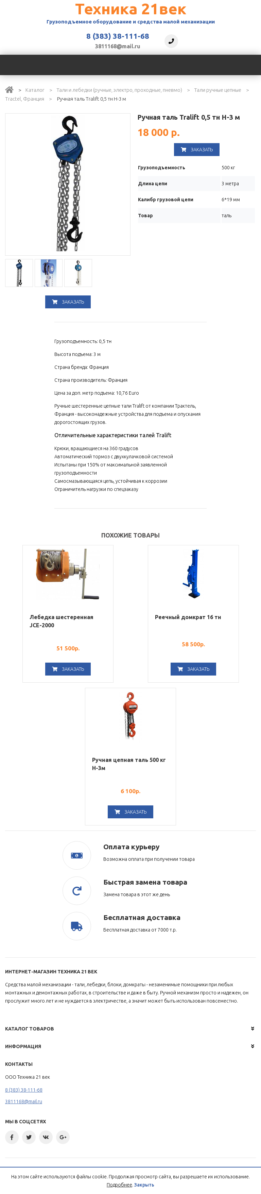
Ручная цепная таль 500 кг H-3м (129, 764)
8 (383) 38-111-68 (117, 36)
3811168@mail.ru (117, 46)
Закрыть (144, 1185)
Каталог (35, 90)
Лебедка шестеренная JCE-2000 (61, 621)
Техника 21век (130, 8)
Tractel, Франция (24, 99)
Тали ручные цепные (217, 90)
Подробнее (119, 1185)
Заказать (68, 302)
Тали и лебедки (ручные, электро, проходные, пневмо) (119, 90)
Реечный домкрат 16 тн (188, 617)
